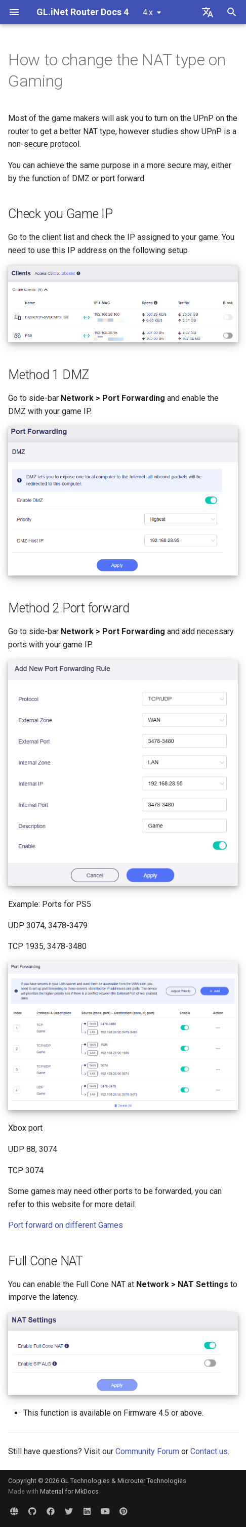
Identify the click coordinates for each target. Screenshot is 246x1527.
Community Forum (147, 1451)
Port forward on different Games (65, 1225)
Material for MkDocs (69, 1491)
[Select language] (207, 12)
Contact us (209, 1451)
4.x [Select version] (148, 12)
